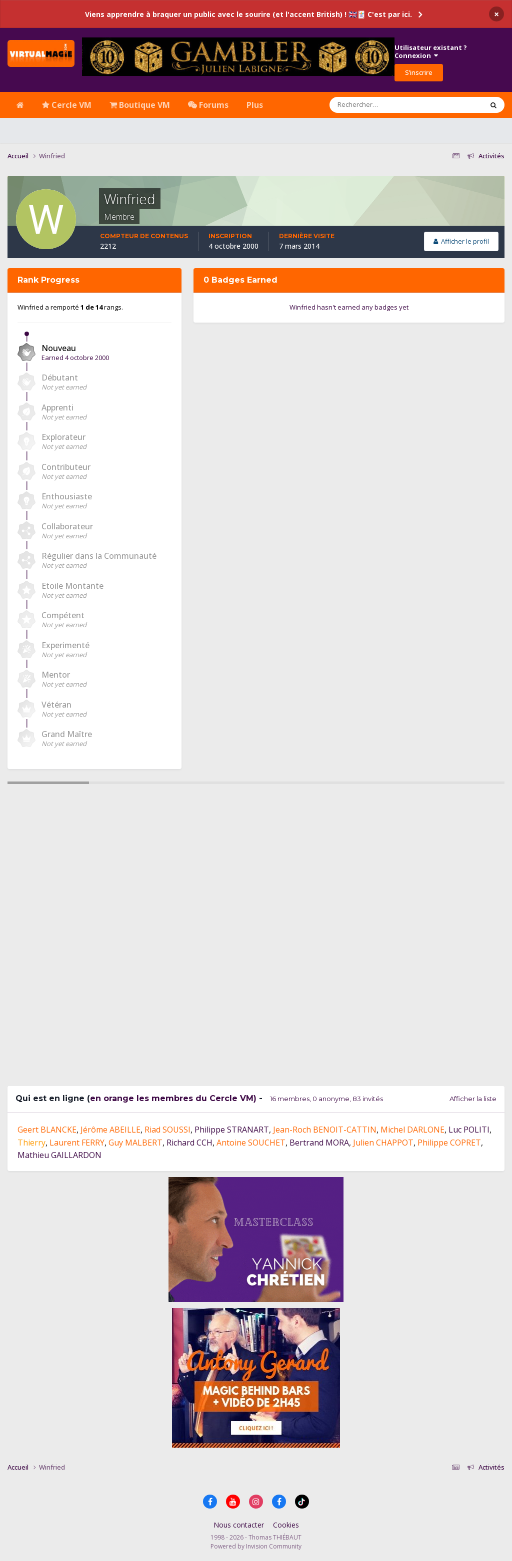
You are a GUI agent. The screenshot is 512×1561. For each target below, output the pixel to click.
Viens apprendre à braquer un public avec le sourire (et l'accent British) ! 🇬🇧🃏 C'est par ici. (248, 14)
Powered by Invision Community (256, 1546)
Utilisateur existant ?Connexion (430, 51)
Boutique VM (140, 104)
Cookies (286, 1525)
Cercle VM (67, 104)
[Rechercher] (378, 105)
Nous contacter (239, 1525)
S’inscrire (418, 72)
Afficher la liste (473, 1099)
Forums (208, 104)
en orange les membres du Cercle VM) (173, 1098)
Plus (254, 104)
